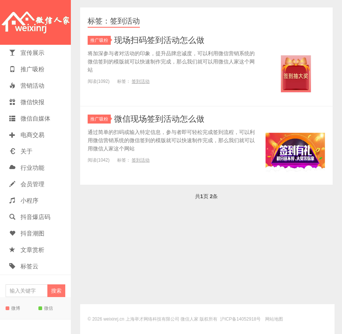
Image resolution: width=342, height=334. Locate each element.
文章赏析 (26, 250)
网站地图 (274, 319)
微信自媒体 (29, 118)
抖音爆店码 (29, 217)
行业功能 (26, 168)
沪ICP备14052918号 (240, 319)
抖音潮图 (26, 233)
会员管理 (26, 184)
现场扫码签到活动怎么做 (159, 40)
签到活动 (141, 81)
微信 (45, 308)
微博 (13, 308)
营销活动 (26, 85)
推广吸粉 (26, 69)
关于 (20, 151)
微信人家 (35, 22)
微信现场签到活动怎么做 (159, 119)
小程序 (23, 200)
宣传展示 (26, 53)
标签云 (23, 266)
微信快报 (26, 102)
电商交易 (26, 135)
